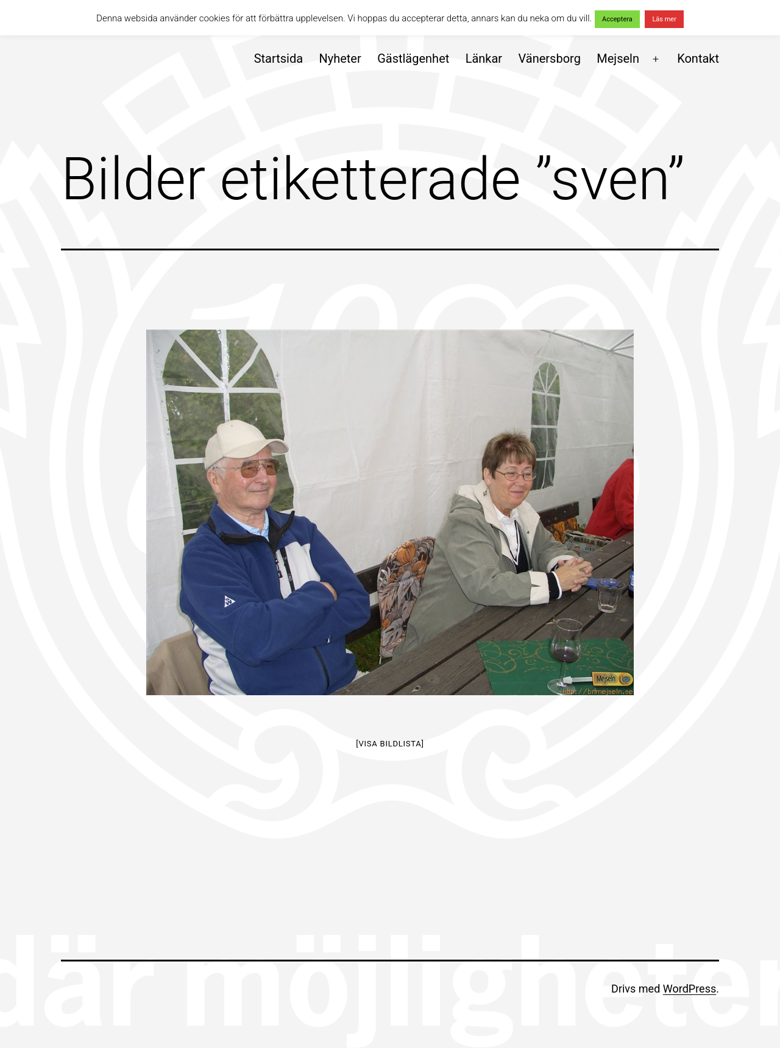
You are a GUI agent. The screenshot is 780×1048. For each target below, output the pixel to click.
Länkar (484, 58)
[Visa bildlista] (390, 743)
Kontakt (698, 58)
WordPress (689, 988)
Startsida (278, 58)
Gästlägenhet (413, 58)
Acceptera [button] (617, 19)
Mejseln (618, 58)
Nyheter (340, 58)
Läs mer (664, 19)
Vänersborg (550, 58)
